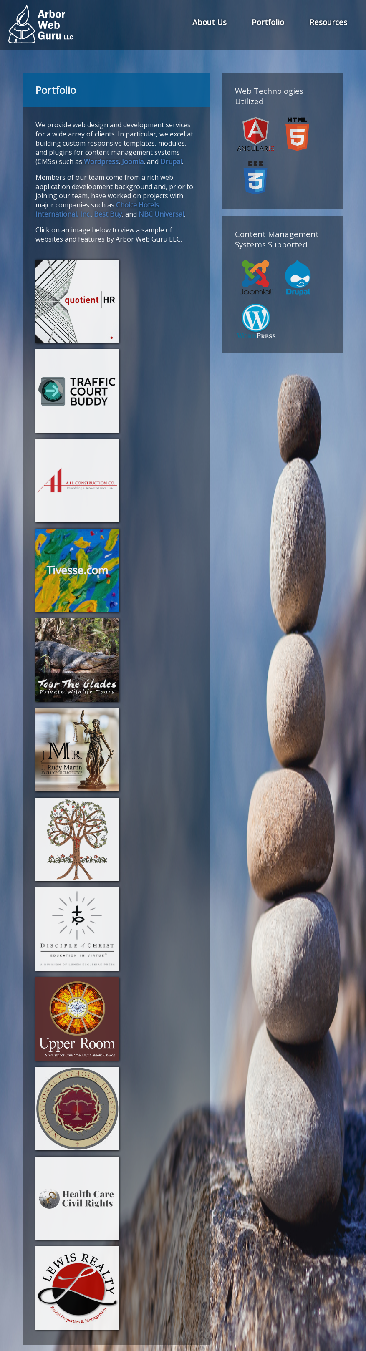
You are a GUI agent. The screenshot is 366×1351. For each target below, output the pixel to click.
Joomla (133, 161)
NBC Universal (161, 214)
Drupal (171, 161)
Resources (328, 22)
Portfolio (268, 22)
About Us (209, 22)
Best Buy (108, 214)
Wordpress (101, 161)
